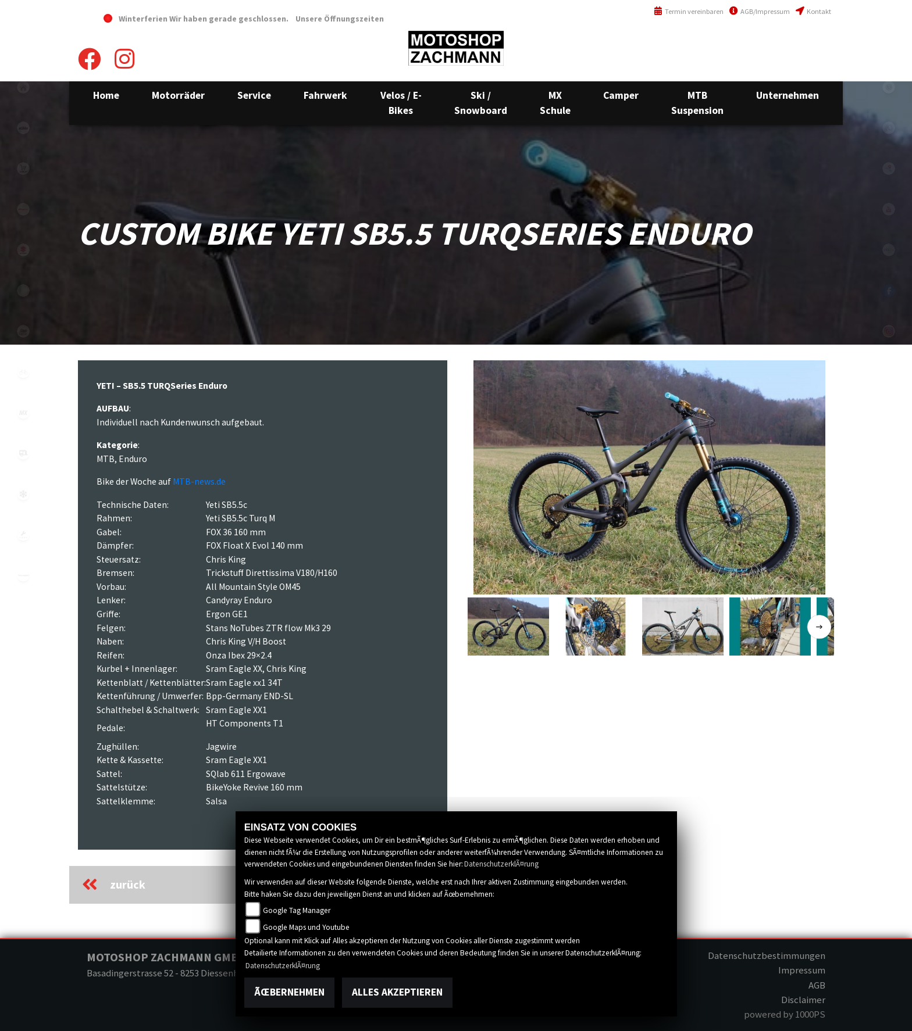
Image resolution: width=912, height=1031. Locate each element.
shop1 (23, 168)
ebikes (23, 290)
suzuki (23, 249)
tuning (23, 534)
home (23, 87)
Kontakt (813, 11)
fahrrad (23, 372)
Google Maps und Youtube (306, 927)
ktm (23, 127)
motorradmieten (23, 331)
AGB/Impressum (759, 11)
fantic (23, 209)
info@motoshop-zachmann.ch (770, 68)
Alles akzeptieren (397, 992)
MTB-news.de (199, 481)
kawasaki (23, 575)
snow (23, 494)
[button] (178, 95)
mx (23, 412)
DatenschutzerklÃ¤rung (501, 864)
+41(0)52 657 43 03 (797, 43)
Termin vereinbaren (688, 11)
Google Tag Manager (296, 910)
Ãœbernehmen (289, 992)
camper (23, 453)
